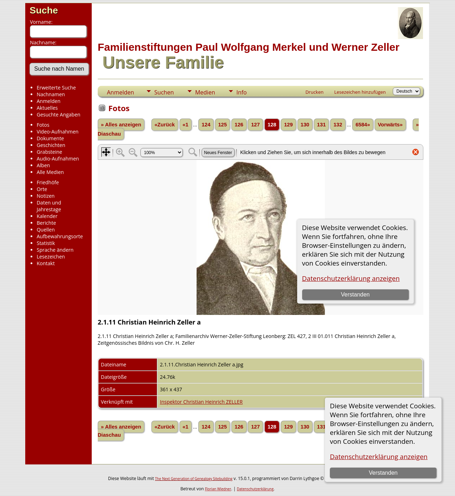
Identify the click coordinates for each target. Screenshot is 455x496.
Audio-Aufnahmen (58, 158)
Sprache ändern (55, 249)
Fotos (43, 124)
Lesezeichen (51, 256)
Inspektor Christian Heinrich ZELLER (201, 401)
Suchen (164, 92)
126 (239, 124)
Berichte (46, 222)
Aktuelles (47, 107)
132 (337, 124)
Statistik (46, 243)
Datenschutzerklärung (255, 488)
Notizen (46, 195)
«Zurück (165, 124)
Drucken (314, 92)
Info (241, 92)
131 (321, 124)
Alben (43, 165)
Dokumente (50, 138)
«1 (185, 124)
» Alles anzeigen (121, 124)
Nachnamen (51, 94)
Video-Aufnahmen (58, 131)
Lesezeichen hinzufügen (360, 92)
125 (222, 124)
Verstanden (383, 473)
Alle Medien (50, 172)
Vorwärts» (390, 124)
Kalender (47, 216)
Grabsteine (49, 151)
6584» (362, 124)
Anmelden (48, 101)
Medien (205, 92)
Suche (44, 10)
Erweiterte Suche (56, 87)
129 (288, 124)
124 (206, 124)
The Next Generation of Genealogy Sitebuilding (193, 478)
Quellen (46, 229)
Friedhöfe (48, 182)
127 (255, 124)
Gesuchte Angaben (58, 114)
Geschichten (51, 145)
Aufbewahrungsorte (60, 236)
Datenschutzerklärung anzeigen (379, 456)
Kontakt (46, 263)
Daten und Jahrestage (49, 206)
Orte (42, 189)
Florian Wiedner (218, 488)
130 (305, 124)
